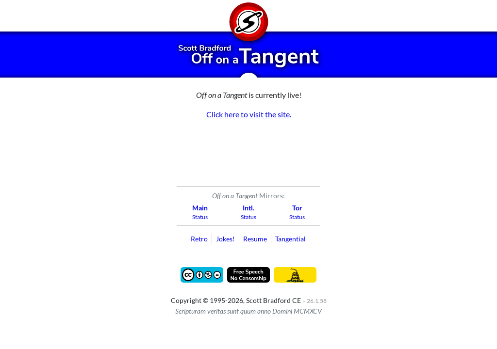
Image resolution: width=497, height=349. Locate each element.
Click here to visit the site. (248, 114)
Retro (199, 239)
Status (200, 217)
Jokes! (225, 239)
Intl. (248, 208)
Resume (255, 239)
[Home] (248, 16)
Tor (297, 208)
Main (200, 208)
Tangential (290, 239)
